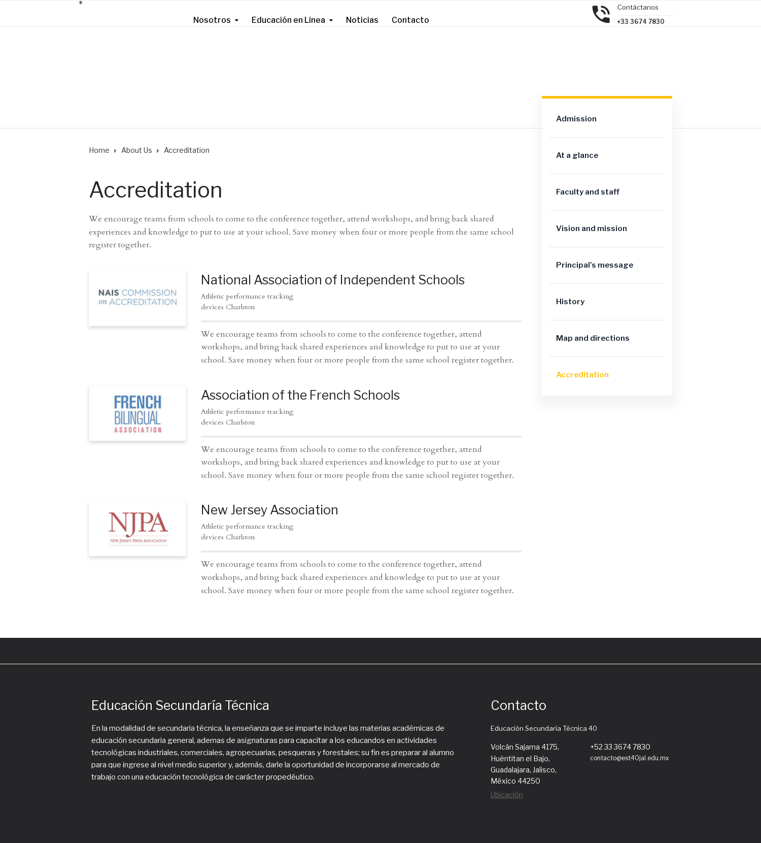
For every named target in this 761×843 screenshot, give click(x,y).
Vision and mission (591, 228)
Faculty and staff (587, 192)
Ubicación (507, 794)
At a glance (577, 155)
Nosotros (212, 20)
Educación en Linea (288, 20)
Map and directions (593, 338)
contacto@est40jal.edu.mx (629, 758)
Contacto (410, 20)
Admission (576, 118)
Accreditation (582, 374)
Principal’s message (594, 265)
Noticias (362, 20)
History (570, 301)
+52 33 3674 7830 (620, 746)
